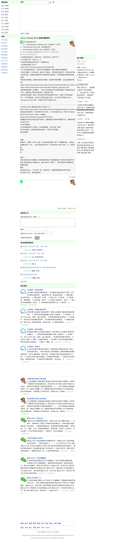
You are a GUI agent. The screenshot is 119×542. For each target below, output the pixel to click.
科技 (2, 23)
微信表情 (4, 49)
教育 (2, 14)
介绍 (26, 529)
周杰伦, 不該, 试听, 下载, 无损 (33, 255)
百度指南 (4, 58)
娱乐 (2, 8)
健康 (2, 5)
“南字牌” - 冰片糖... (84, 119)
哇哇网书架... (82, 139)
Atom (48, 529)
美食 (2, 26)
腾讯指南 (4, 55)
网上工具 (4, 61)
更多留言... (24, 283)
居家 (2, 11)
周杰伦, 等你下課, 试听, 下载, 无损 (35, 262)
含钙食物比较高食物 (30, 276)
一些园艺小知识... (83, 84)
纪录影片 (4, 43)
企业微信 (4, 52)
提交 (37, 239)
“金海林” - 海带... (83, 101)
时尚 (2, 20)
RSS (43, 529)
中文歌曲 (4, 40)
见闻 (2, 29)
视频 (2, 32)
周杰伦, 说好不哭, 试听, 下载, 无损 (35, 248)
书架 (34, 529)
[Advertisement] (10, 102)
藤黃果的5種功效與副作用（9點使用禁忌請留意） (40, 269)
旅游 (2, 17)
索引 (38, 529)
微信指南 (4, 46)
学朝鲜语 (4, 73)
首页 (22, 33)
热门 (30, 529)
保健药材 (4, 67)
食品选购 (4, 70)
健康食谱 (4, 64)
